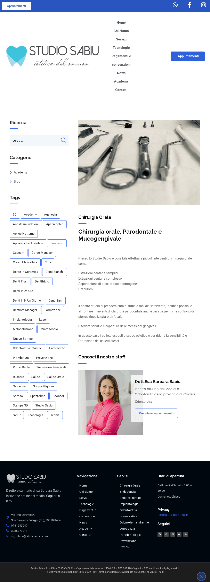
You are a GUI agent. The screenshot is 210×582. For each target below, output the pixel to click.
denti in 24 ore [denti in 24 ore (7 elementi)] (23, 291)
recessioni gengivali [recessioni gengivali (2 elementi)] (51, 367)
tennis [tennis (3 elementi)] (54, 415)
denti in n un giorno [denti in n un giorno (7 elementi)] (27, 300)
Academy (20, 172)
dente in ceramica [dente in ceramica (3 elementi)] (25, 272)
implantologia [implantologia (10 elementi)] (22, 319)
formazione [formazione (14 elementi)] (53, 310)
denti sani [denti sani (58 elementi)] (55, 300)
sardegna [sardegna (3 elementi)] (19, 386)
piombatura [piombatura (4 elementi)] (21, 358)
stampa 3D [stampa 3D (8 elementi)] (20, 405)
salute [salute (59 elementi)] (35, 377)
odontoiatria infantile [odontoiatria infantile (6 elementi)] (27, 348)
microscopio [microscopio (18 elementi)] (49, 329)
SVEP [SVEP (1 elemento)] (17, 415)
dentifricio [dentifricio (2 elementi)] (42, 281)
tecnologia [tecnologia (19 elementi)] (35, 415)
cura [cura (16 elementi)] (48, 262)
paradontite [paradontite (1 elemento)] (57, 348)
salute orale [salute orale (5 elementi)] (55, 377)
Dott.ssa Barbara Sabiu (157, 381)
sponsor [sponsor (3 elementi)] (58, 396)
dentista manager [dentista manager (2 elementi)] (25, 310)
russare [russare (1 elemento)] (18, 377)
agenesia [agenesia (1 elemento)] (50, 214)
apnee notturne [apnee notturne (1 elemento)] (23, 233)
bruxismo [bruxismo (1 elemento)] (56, 243)
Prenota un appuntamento (156, 413)
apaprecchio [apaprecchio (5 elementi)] (54, 224)
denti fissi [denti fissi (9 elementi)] (20, 281)
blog (17, 182)
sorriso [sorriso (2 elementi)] (18, 396)
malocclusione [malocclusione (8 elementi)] (23, 329)
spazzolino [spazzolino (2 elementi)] (37, 396)
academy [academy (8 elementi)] (30, 214)
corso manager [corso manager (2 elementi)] (42, 253)
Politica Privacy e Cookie (173, 515)
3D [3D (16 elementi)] (15, 214)
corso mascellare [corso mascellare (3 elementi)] (25, 262)
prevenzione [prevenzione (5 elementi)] (44, 358)
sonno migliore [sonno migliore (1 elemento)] (43, 386)
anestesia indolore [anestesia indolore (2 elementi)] (26, 224)
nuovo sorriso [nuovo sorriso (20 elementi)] (23, 339)
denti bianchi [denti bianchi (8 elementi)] (55, 272)
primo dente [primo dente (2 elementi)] (21, 367)
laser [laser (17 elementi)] (43, 319)
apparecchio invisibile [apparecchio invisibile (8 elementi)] (28, 243)
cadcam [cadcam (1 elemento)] (18, 253)
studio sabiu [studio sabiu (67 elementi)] (43, 405)
